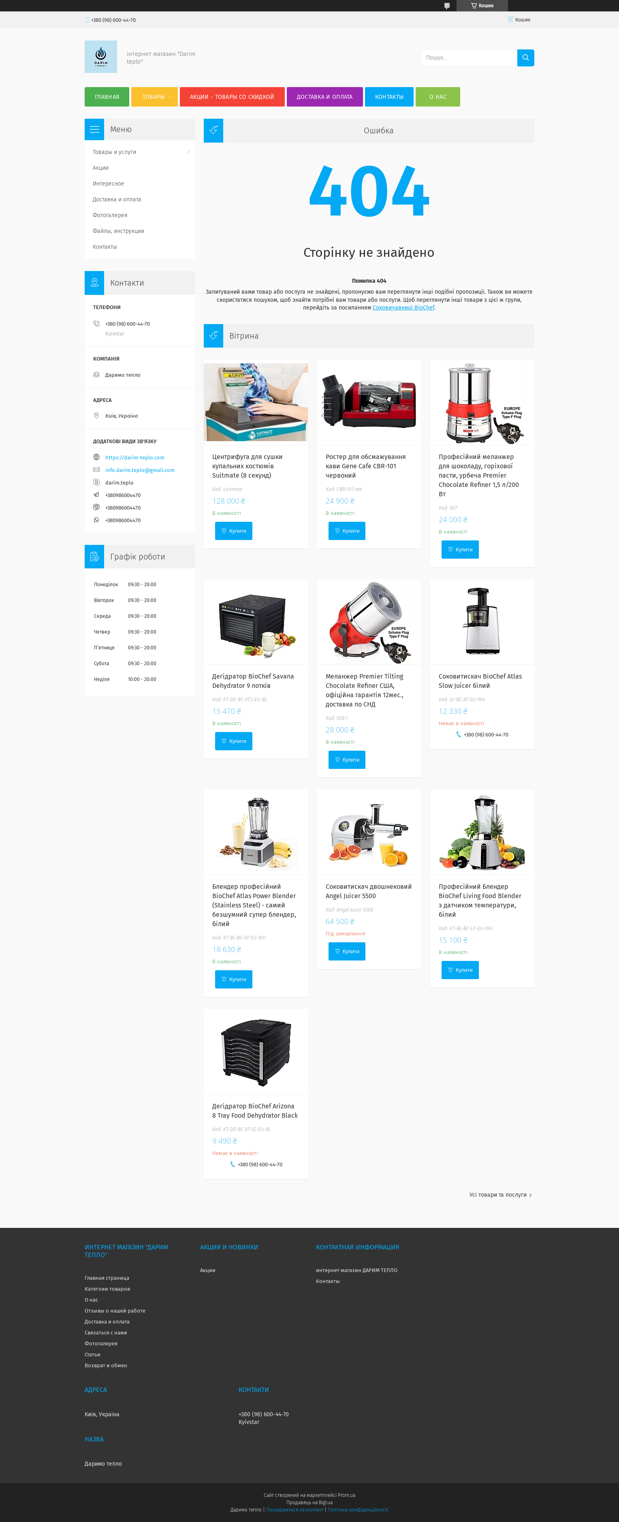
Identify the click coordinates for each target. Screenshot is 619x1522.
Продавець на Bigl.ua (309, 1502)
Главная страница (107, 1278)
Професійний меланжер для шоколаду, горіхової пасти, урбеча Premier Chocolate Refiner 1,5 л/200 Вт (479, 475)
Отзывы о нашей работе (115, 1311)
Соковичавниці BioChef (403, 307)
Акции (101, 167)
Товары (154, 97)
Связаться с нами (106, 1333)
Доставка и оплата (325, 97)
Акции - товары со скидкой (232, 97)
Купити (237, 531)
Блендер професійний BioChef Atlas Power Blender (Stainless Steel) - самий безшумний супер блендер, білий (254, 905)
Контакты (389, 97)
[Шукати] (525, 57)
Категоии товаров (107, 1289)
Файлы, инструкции (118, 231)
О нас (437, 97)
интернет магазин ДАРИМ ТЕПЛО (356, 1270)
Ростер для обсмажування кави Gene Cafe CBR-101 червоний (366, 466)
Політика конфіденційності (358, 1510)
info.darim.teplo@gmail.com (140, 470)
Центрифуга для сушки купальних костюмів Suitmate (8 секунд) (247, 466)
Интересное (108, 183)
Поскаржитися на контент (294, 1510)
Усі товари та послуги (498, 1194)
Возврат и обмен (106, 1365)
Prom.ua (346, 1495)
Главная (107, 97)
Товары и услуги (114, 152)
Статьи (92, 1354)
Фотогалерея (110, 215)
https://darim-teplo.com (134, 458)
